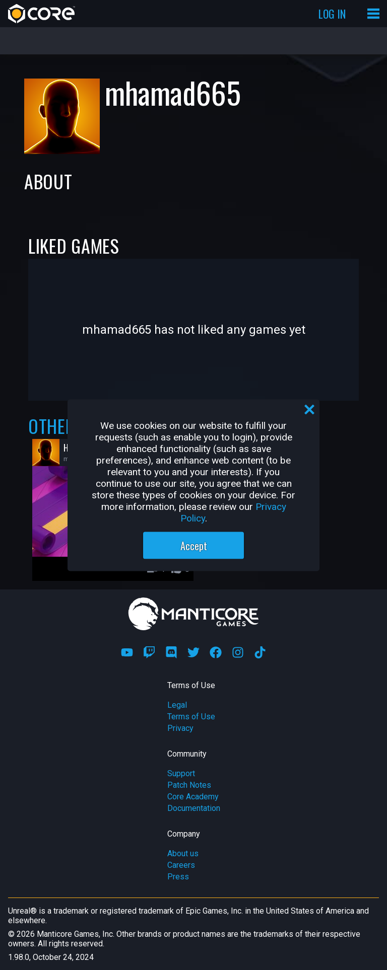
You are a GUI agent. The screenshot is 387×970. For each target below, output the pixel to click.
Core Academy (193, 796)
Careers (181, 865)
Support (181, 773)
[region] (193, 485)
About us (183, 853)
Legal (177, 705)
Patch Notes (189, 785)
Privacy (180, 728)
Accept (193, 545)
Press (178, 876)
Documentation (193, 808)
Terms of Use (191, 716)
